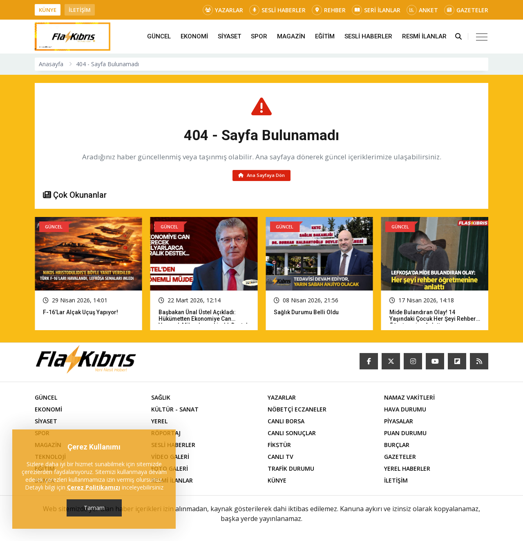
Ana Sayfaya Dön (261, 175)
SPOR (259, 36)
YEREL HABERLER (407, 470)
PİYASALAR (398, 422)
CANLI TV (280, 458)
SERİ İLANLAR (376, 10)
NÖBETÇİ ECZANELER (297, 410)
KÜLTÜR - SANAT (175, 410)
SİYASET (229, 36)
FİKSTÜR (279, 446)
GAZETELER (466, 10)
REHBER (329, 10)
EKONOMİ (194, 36)
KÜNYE (47, 9)
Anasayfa (51, 64)
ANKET (422, 10)
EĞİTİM (325, 36)
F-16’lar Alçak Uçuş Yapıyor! (80, 313)
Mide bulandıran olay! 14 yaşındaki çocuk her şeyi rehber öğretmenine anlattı (433, 320)
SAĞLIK (160, 398)
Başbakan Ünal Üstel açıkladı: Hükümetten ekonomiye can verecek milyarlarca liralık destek (204, 320)
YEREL (159, 422)
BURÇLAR (396, 446)
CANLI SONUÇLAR (292, 434)
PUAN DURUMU (405, 434)
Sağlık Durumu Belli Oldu (307, 313)
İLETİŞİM (80, 9)
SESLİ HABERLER (277, 10)
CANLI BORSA (286, 422)
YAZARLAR (223, 10)
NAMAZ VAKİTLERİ (409, 398)
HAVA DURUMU (405, 410)
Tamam (94, 508)
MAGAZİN (291, 36)
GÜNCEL (159, 36)
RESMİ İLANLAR (424, 36)
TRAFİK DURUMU (291, 470)
